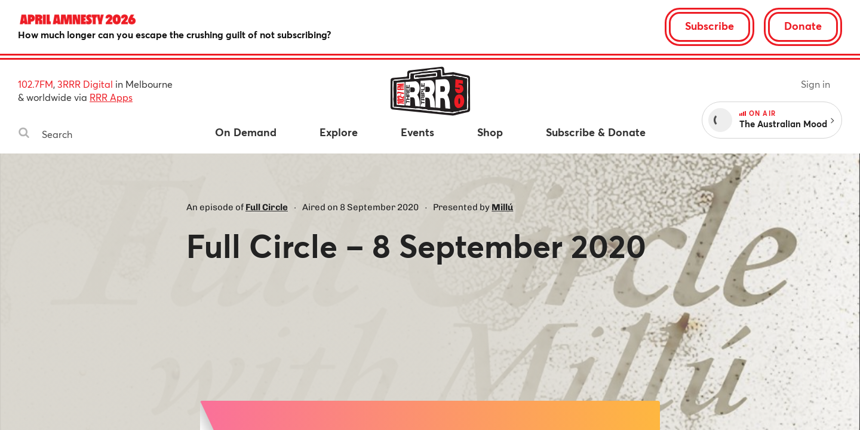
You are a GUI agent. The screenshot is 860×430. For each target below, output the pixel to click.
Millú (502, 207)
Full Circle (266, 207)
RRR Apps (111, 97)
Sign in (815, 84)
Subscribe (709, 26)
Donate (803, 26)
